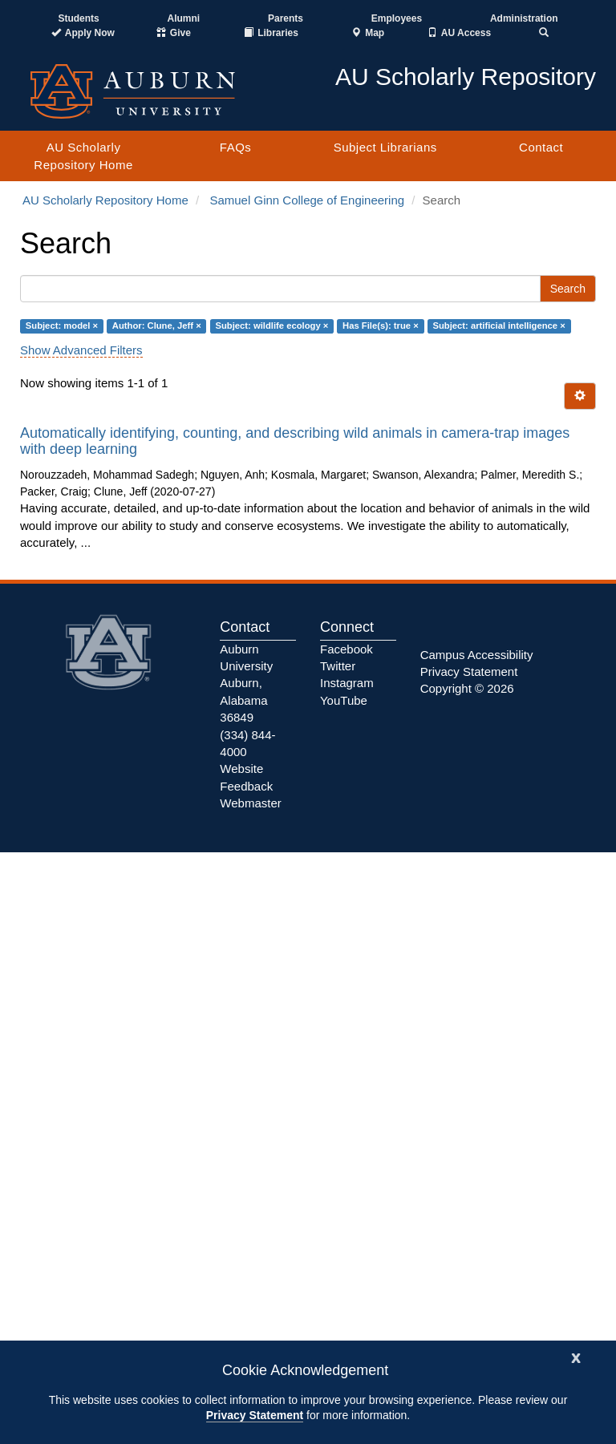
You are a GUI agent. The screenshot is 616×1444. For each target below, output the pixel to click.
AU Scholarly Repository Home (83, 155)
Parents (285, 18)
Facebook (346, 649)
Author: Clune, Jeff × (156, 325)
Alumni (184, 18)
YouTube (343, 700)
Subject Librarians (385, 147)
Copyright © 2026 (467, 688)
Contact (541, 147)
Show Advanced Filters (81, 350)
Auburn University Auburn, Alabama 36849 (246, 683)
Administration (524, 18)
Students (78, 18)
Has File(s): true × (380, 325)
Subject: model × (62, 325)
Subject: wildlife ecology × (271, 325)
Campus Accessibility (476, 654)
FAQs (236, 147)
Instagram (347, 683)
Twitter (337, 666)
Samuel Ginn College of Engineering (306, 200)
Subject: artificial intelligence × (498, 325)
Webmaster (250, 803)
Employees (396, 18)
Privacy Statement (254, 1415)
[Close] (576, 1356)
